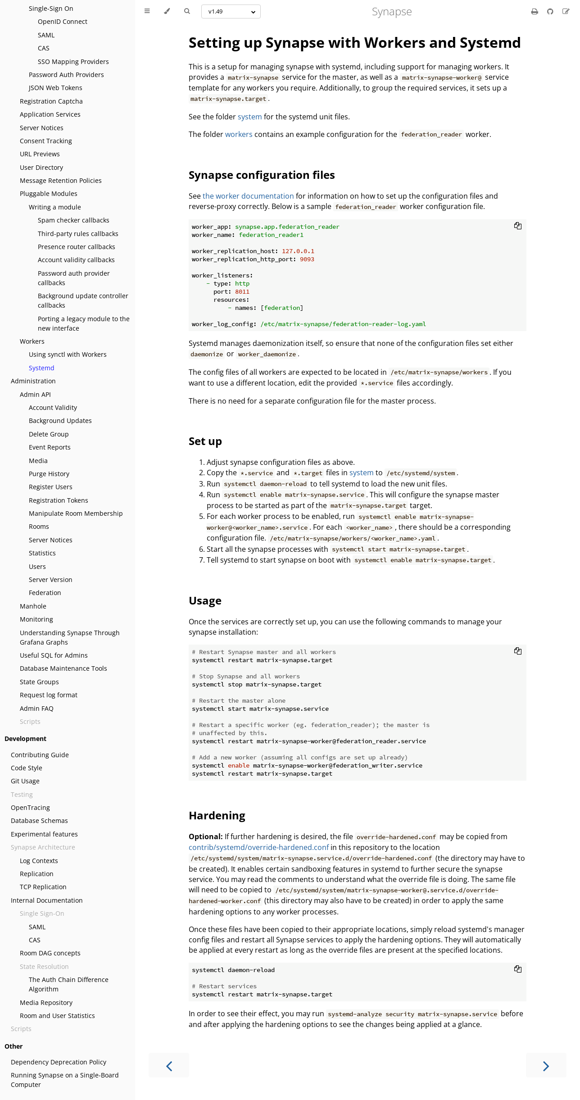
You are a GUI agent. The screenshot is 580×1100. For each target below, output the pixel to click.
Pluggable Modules (48, 193)
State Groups (39, 681)
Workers (32, 341)
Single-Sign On (51, 8)
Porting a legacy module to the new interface (84, 323)
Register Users (50, 486)
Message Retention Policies (61, 180)
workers (239, 134)
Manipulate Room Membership (76, 513)
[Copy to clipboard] (518, 227)
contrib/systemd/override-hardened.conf (259, 847)
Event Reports (50, 447)
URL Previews (40, 154)
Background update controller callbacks (83, 300)
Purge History (49, 473)
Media (38, 460)
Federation (45, 592)
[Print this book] (536, 11)
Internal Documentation (47, 900)
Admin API (35, 394)
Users (37, 566)
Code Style (26, 768)
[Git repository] (551, 11)
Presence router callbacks (76, 246)
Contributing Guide (40, 754)
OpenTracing (30, 807)
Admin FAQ (37, 708)
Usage (205, 600)
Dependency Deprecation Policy (58, 1062)
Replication (37, 873)
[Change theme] (167, 11)
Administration (33, 381)
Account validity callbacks (76, 259)
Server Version (50, 579)
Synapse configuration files (262, 174)
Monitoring (36, 619)
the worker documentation (248, 196)
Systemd (41, 368)
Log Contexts (39, 860)
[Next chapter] (546, 1065)
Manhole (33, 606)
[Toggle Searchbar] (187, 11)
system (250, 117)
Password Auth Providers (66, 74)
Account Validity (53, 407)
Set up (205, 440)
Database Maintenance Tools (63, 668)
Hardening (217, 815)
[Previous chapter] (169, 1065)
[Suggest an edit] (566, 11)
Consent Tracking (46, 140)
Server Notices (41, 127)
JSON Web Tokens (55, 87)
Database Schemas (39, 820)
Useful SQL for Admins (54, 655)
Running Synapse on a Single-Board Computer (65, 1080)
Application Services (50, 114)
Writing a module (55, 207)
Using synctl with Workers (68, 354)
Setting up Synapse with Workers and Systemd (355, 42)
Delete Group (49, 434)
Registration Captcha (51, 101)
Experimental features (44, 834)
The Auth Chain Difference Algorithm (69, 984)
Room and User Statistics (57, 1015)
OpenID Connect (62, 21)
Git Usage (25, 781)
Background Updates (60, 420)
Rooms (39, 526)
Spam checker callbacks (73, 220)
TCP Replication (43, 886)
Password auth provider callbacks (74, 278)
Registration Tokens (58, 500)
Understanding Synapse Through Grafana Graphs (70, 637)
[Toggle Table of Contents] (147, 11)
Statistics (42, 553)
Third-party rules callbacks (78, 233)
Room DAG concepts (50, 953)
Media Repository (46, 1002)
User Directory (41, 167)
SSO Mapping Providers (73, 61)
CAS (44, 48)
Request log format (48, 695)
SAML (46, 35)
